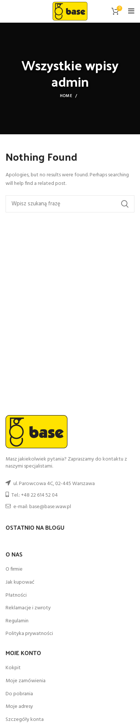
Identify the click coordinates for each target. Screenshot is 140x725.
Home (66, 96)
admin (70, 81)
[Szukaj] (70, 203)
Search (124, 203)
